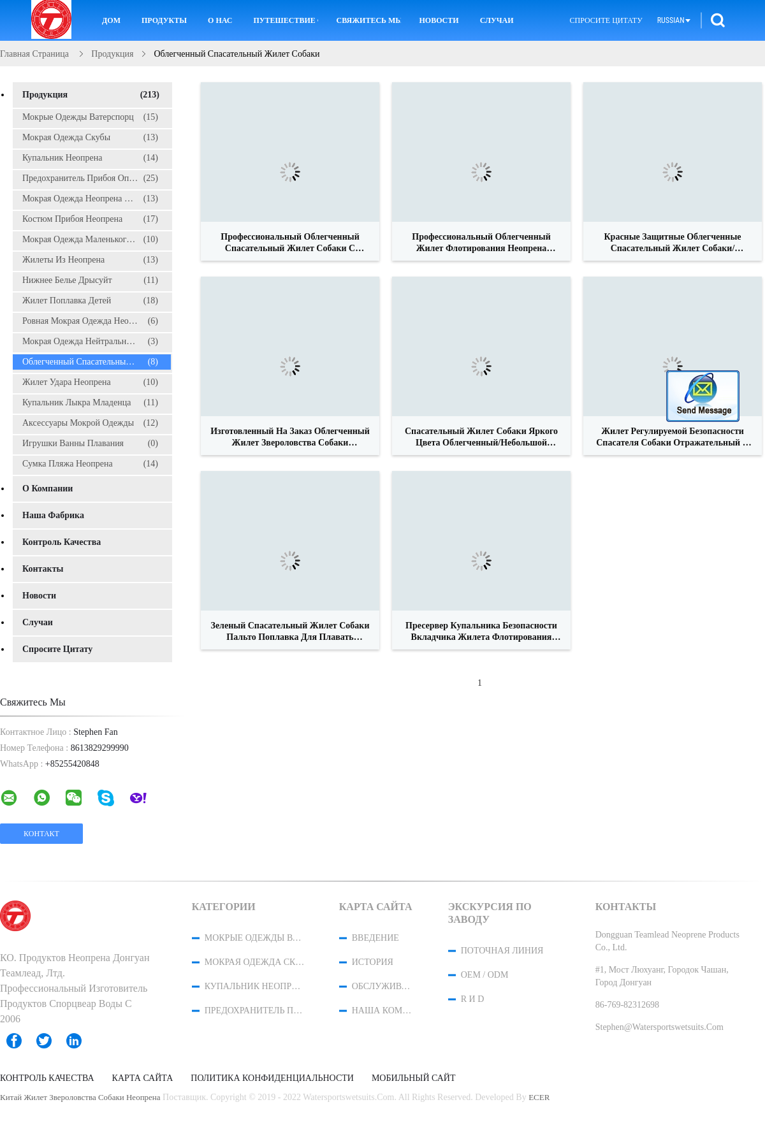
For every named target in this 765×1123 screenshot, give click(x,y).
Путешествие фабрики (285, 20)
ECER (539, 1097)
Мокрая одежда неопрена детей (90, 198)
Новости (39, 595)
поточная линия (502, 950)
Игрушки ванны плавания (90, 443)
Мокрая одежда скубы (90, 137)
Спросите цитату (606, 20)
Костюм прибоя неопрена (90, 219)
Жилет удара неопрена (90, 382)
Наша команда (383, 1010)
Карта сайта (142, 1078)
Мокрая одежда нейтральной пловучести (96, 341)
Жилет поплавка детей (90, 300)
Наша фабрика (53, 515)
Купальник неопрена (90, 158)
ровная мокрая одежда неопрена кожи (96, 321)
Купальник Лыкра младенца (90, 402)
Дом (111, 20)
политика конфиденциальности (272, 1078)
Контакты (42, 569)
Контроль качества (61, 542)
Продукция (90, 95)
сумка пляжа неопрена (90, 464)
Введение (375, 938)
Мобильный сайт (414, 1078)
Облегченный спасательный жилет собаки (96, 362)
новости (438, 20)
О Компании (47, 488)
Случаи (497, 20)
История (372, 962)
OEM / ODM (485, 975)
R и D (472, 999)
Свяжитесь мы (368, 20)
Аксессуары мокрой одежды (90, 423)
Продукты (164, 20)
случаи (37, 622)
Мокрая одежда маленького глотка (90, 239)
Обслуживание (383, 986)
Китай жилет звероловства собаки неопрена (80, 1097)
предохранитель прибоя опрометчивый (96, 178)
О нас (220, 20)
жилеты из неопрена (90, 260)
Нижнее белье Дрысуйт (90, 280)
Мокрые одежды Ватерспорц (90, 117)
